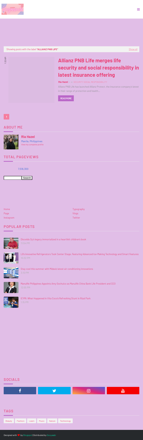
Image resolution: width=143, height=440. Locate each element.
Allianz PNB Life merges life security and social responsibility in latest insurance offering (98, 67)
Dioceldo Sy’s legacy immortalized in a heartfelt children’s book (53, 239)
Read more (66, 98)
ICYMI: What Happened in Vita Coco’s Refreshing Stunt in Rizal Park (56, 298)
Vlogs (75, 213)
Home (7, 209)
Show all (133, 49)
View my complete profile (32, 144)
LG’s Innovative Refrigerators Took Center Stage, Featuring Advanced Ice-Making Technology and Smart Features (80, 254)
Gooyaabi (51, 435)
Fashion (20, 421)
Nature (52, 421)
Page (6, 213)
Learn (31, 421)
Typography (79, 209)
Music (41, 421)
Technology (65, 421)
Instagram (9, 217)
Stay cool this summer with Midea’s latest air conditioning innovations (57, 268)
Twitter (76, 217)
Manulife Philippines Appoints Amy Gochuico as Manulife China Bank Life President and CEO (68, 283)
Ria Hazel (63, 81)
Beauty (9, 421)
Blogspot (27, 435)
